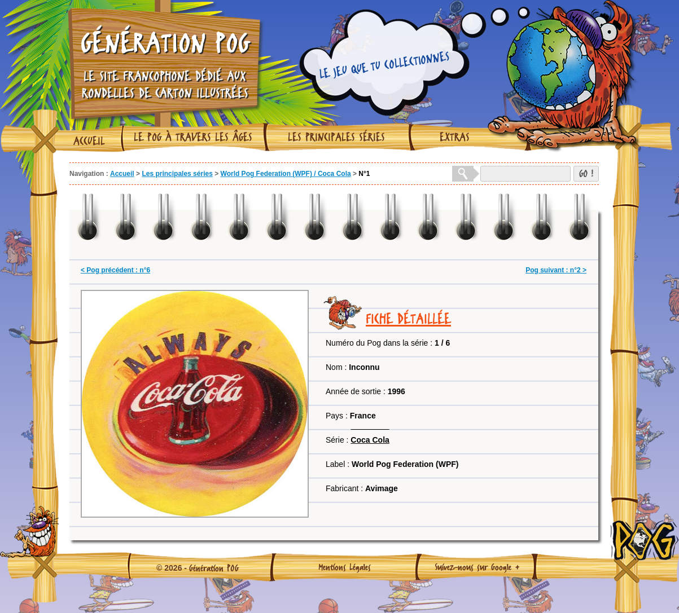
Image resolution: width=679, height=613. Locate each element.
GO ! (586, 173)
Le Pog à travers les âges (193, 137)
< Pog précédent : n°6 (115, 270)
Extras (455, 137)
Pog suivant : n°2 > (555, 270)
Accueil (89, 141)
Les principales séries (336, 137)
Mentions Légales (344, 567)
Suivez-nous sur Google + (477, 567)
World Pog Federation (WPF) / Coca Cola (286, 174)
